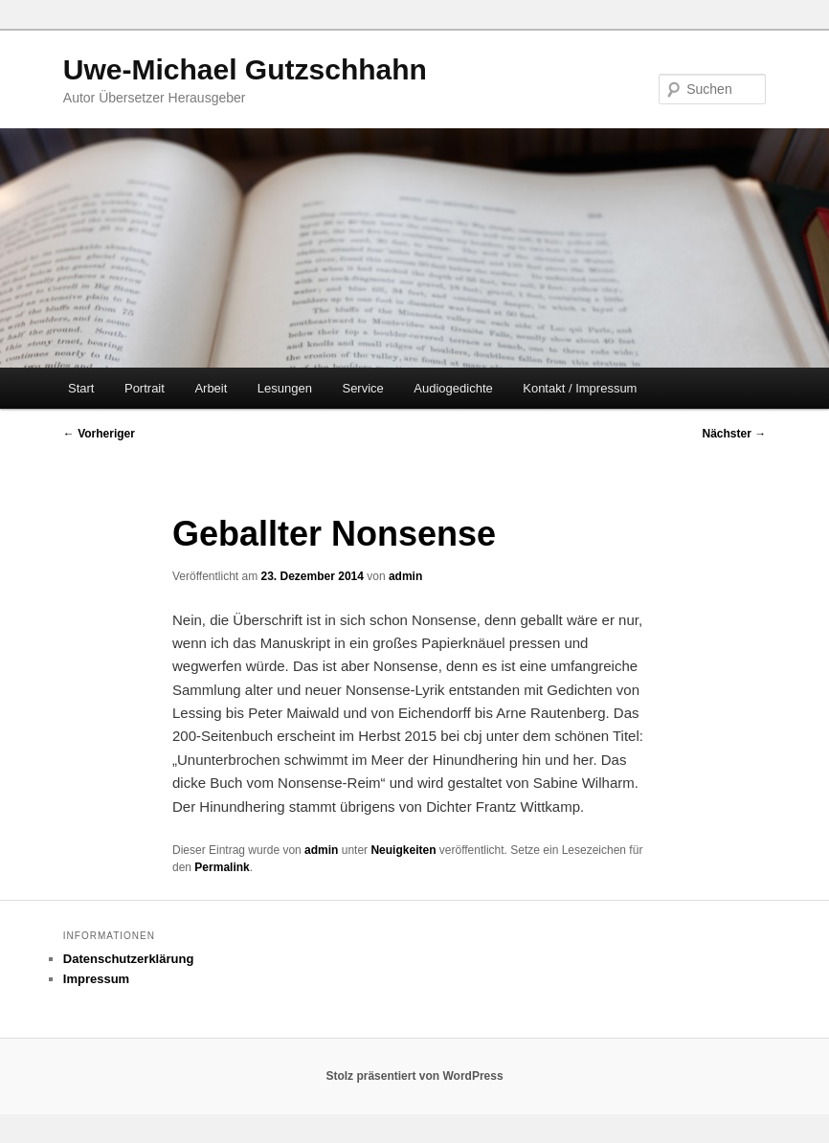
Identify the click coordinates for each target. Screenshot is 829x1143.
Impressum (96, 979)
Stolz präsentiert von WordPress (414, 1076)
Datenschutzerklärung (128, 959)
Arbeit (210, 388)
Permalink (221, 867)
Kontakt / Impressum (580, 388)
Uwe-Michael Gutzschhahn (245, 69)
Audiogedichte (453, 388)
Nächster (734, 433)
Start (81, 388)
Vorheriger (99, 433)
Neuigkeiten (403, 850)
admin (405, 576)
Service (362, 388)
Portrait (144, 388)
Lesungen (285, 388)
